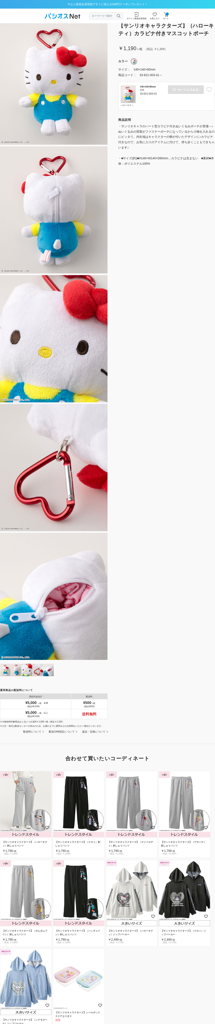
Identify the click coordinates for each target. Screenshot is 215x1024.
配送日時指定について (62, 731)
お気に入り (155, 16)
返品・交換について (93, 731)
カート (166, 16)
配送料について (32, 731)
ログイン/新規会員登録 (137, 16)
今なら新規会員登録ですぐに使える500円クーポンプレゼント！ (108, 4)
